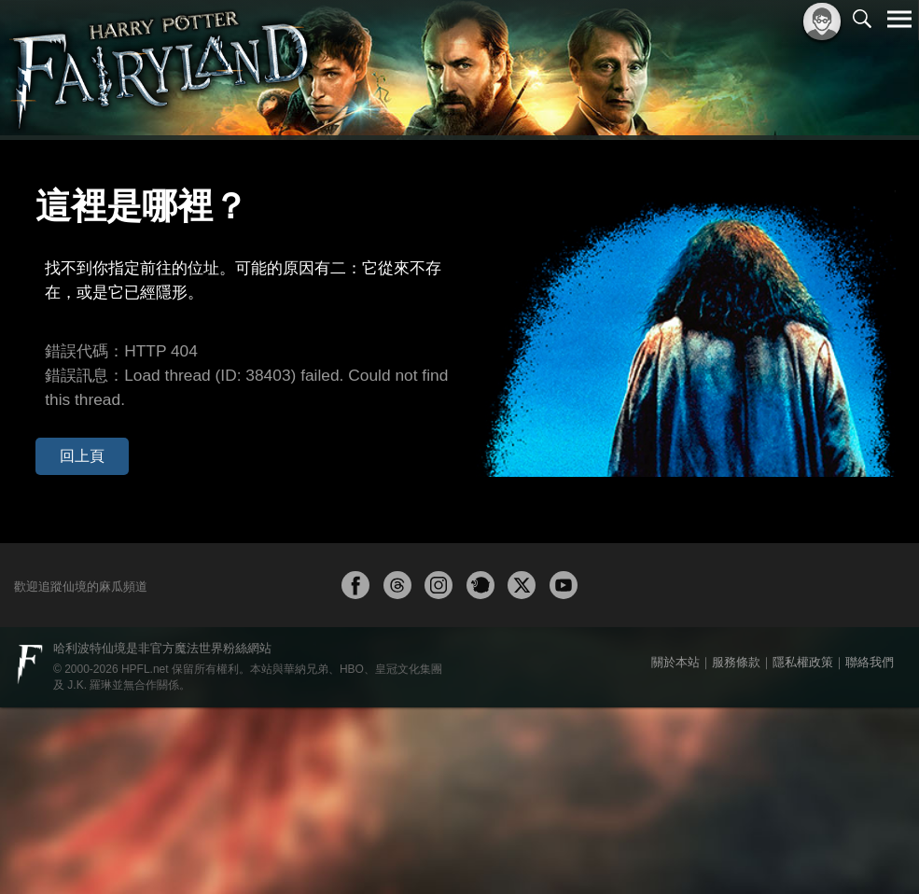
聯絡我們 (869, 849)
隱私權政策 (803, 849)
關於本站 (675, 849)
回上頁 (70, 385)
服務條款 (736, 849)
